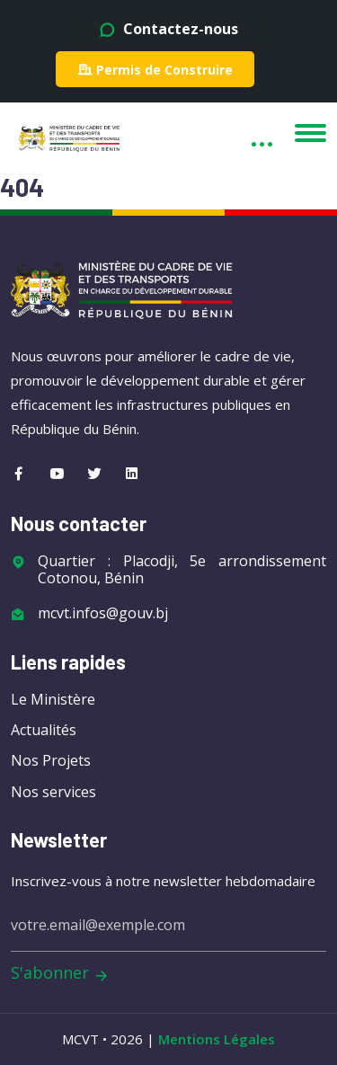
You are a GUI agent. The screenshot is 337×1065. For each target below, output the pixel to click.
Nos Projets (51, 760)
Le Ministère (53, 699)
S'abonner (60, 973)
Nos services (53, 792)
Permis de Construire (155, 69)
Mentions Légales (216, 1039)
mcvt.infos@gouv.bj (103, 613)
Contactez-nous (168, 29)
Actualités (43, 730)
